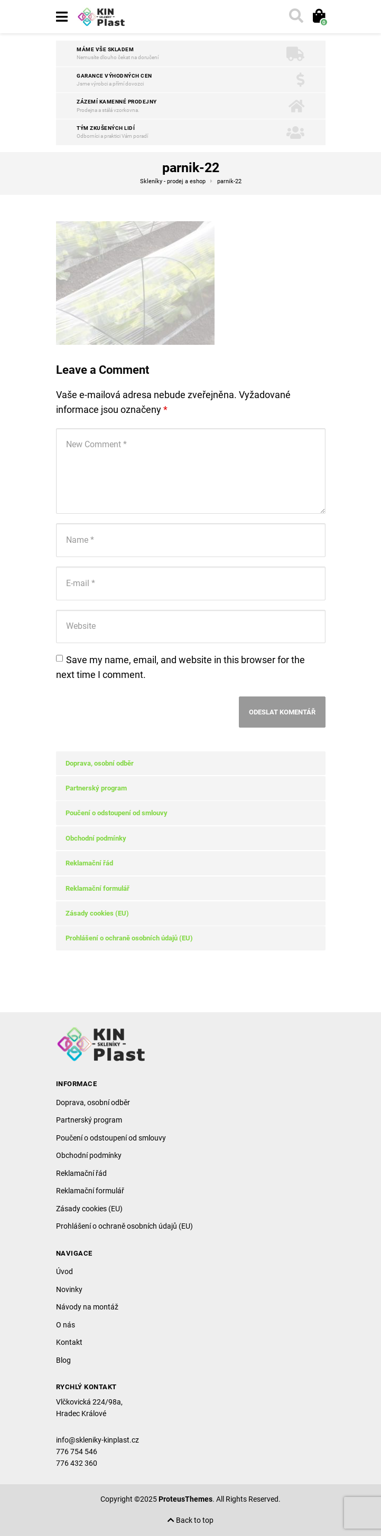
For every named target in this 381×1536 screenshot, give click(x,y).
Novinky (69, 1289)
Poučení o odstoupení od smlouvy (117, 813)
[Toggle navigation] (62, 17)
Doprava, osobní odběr (100, 763)
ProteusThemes (185, 1499)
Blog (63, 1360)
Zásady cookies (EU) (97, 913)
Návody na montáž (87, 1307)
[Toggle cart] (318, 17)
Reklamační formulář (97, 888)
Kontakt (69, 1342)
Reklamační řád (89, 863)
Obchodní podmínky (96, 838)
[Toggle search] (294, 17)
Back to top (190, 1520)
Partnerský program (96, 788)
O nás (65, 1325)
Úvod (64, 1271)
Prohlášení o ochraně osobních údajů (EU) (129, 938)
